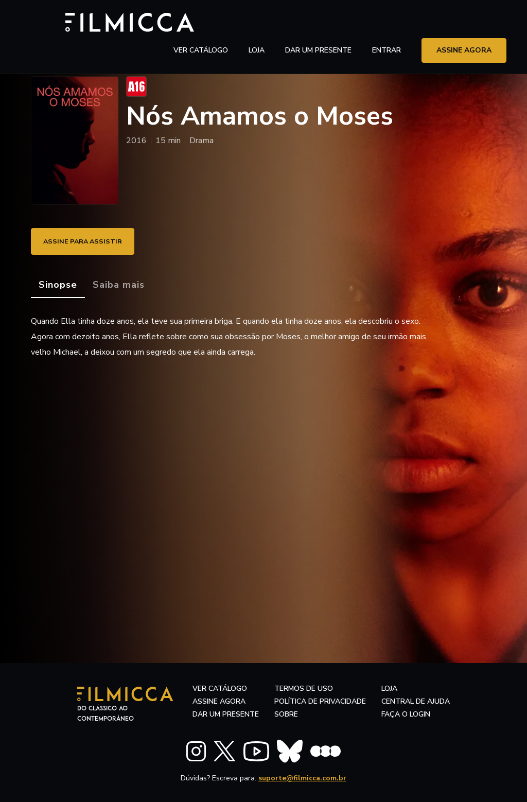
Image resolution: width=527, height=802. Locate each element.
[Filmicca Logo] (74, 21)
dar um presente (225, 714)
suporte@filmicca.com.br (302, 776)
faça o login (405, 714)
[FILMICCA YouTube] (256, 749)
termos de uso (303, 688)
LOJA (257, 23)
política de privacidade (320, 701)
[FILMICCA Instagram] (196, 749)
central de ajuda (415, 701)
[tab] (58, 285)
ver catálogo (200, 23)
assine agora (463, 23)
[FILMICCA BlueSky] (290, 749)
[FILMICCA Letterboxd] (325, 749)
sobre (286, 714)
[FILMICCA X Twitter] (225, 749)
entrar (386, 23)
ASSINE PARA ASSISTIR (87, 241)
